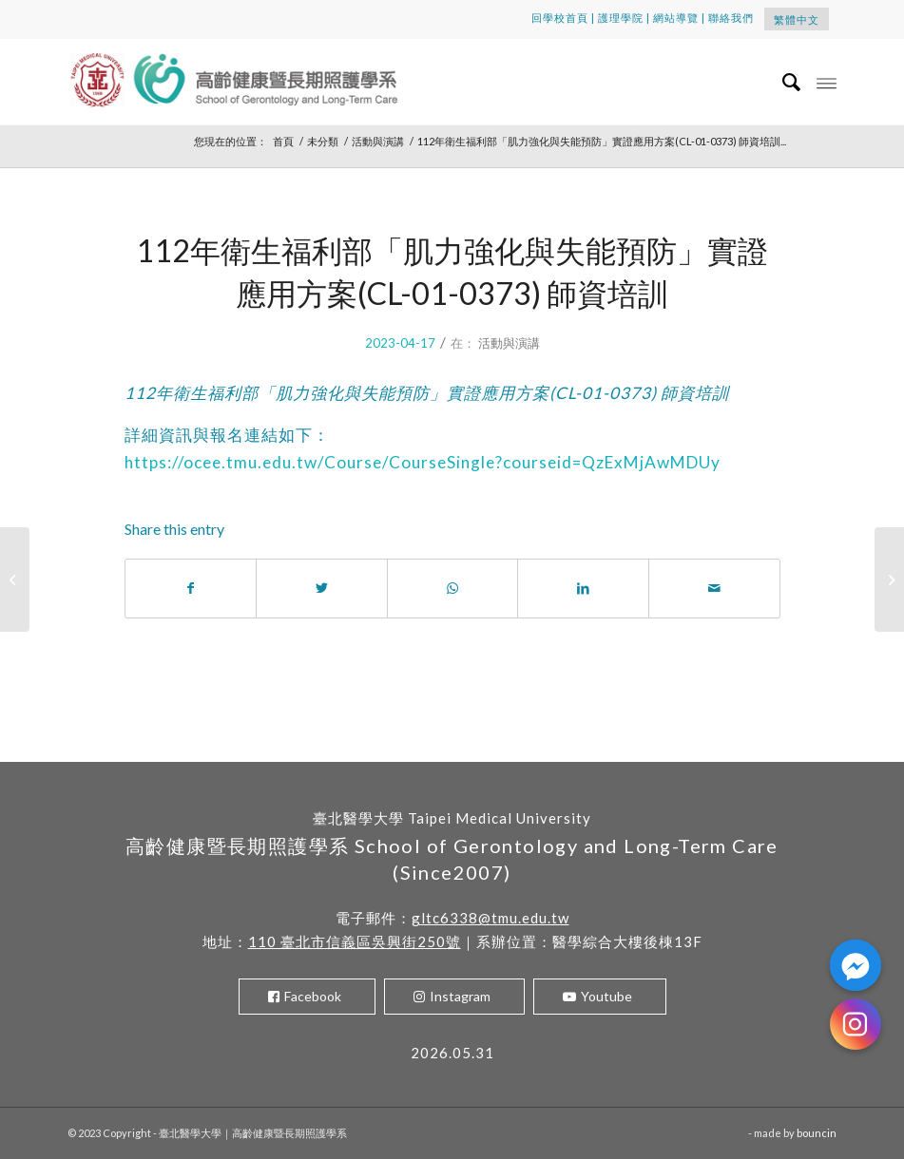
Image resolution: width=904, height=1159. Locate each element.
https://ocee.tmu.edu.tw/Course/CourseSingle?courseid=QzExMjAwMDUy (423, 462)
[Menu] (827, 81)
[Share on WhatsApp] (453, 588)
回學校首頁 (559, 17)
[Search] (782, 81)
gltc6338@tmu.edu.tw (490, 917)
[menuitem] (782, 81)
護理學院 (621, 17)
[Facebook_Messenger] (855, 965)
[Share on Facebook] (191, 588)
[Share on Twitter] (322, 588)
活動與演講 (509, 343)
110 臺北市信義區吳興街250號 (354, 941)
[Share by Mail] (714, 588)
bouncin (817, 1133)
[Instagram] (855, 1024)
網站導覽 (676, 17)
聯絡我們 (731, 17)
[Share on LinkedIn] (583, 588)
